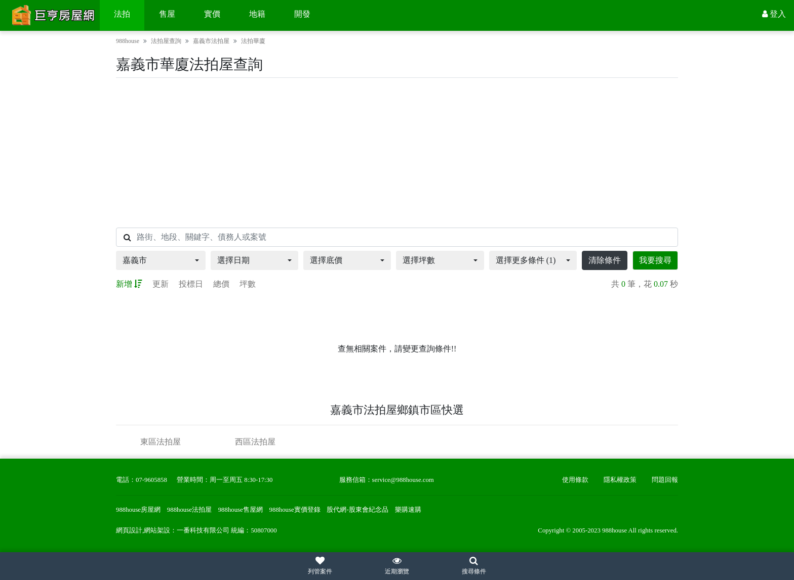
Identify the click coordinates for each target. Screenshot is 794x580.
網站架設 (157, 530)
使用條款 (575, 479)
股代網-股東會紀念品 (357, 509)
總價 (221, 284)
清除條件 (604, 260)
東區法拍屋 (160, 441)
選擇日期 (233, 260)
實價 (212, 14)
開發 (302, 14)
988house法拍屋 (189, 509)
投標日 (191, 284)
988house (127, 40)
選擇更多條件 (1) (526, 260)
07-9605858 (151, 479)
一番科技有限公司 (203, 530)
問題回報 (665, 479)
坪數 (248, 284)
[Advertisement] (397, 153)
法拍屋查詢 (166, 40)
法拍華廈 (253, 40)
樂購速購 (408, 509)
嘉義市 (135, 260)
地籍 (257, 14)
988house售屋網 (240, 509)
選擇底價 (326, 260)
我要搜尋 (655, 260)
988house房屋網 (138, 509)
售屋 (167, 14)
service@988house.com (403, 479)
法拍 (122, 14)
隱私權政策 (620, 479)
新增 (129, 284)
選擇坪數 (419, 260)
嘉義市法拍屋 (211, 40)
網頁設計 (129, 530)
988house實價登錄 (295, 509)
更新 (160, 284)
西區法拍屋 (255, 441)
